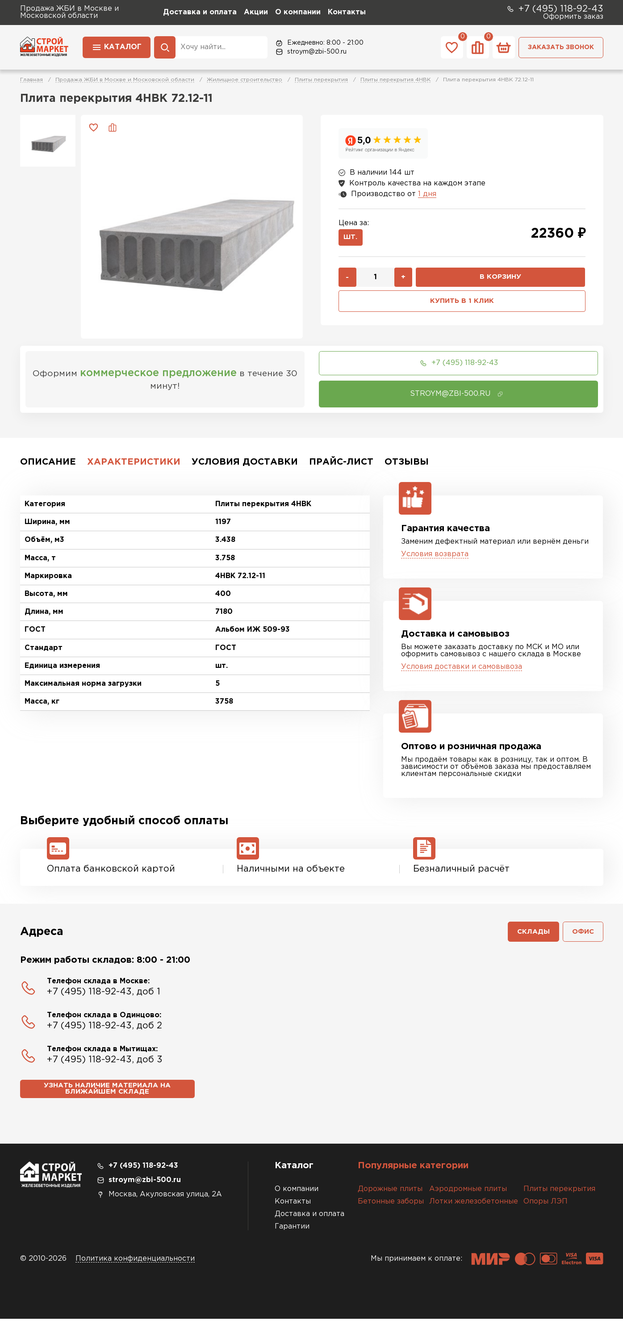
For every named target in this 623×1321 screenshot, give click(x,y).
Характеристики (133, 462)
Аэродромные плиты (468, 1191)
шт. (351, 238)
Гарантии (292, 1228)
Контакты (347, 12)
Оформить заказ (573, 16)
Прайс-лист (341, 462)
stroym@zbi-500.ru (311, 51)
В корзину (501, 279)
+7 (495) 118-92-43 (554, 8)
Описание (48, 462)
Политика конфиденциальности (135, 1261)
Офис (582, 932)
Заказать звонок (561, 47)
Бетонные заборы (391, 1203)
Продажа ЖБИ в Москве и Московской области (124, 79)
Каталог (117, 46)
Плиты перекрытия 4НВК (395, 79)
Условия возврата (434, 554)
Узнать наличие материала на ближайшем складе (107, 1091)
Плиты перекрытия (321, 79)
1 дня (427, 194)
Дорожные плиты (390, 1191)
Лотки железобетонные (473, 1203)
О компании (298, 12)
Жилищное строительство (244, 79)
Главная (31, 79)
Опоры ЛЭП (545, 1203)
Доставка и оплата (200, 12)
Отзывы (407, 462)
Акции (256, 12)
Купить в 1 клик (462, 303)
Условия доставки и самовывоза (461, 666)
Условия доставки (245, 462)
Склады (531, 932)
